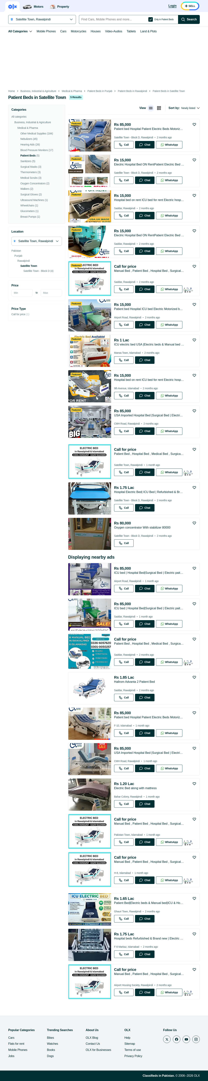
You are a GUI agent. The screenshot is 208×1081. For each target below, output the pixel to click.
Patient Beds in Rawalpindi (132, 91)
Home (11, 91)
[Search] (189, 19)
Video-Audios (113, 31)
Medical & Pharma (72, 91)
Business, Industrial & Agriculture (38, 91)
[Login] (173, 6)
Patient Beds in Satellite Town (169, 91)
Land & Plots (148, 31)
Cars (63, 31)
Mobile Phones (46, 31)
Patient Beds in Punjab (100, 91)
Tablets (131, 31)
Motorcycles (78, 31)
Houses (96, 31)
